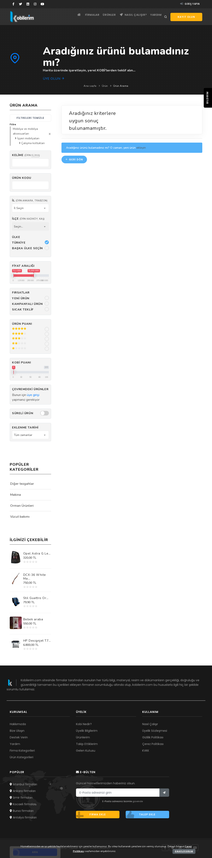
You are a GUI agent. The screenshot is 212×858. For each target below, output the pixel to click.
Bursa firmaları (22, 811)
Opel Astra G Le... (37, 553)
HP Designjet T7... (37, 641)
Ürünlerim (83, 737)
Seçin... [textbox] (18, 227)
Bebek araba (33, 619)
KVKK (145, 750)
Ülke (16, 237)
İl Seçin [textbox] (19, 208)
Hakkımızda (18, 724)
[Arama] (165, 16)
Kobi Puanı (21, 363)
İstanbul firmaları (23, 784)
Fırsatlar (21, 293)
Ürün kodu (21, 178)
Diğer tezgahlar (22, 483)
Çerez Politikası (153, 744)
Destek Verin (19, 737)
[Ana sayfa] (69, 16)
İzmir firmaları (21, 797)
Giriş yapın (190, 4)
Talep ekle (141, 814)
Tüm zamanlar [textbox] (23, 435)
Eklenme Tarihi (25, 428)
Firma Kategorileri (22, 750)
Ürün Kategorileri (21, 757)
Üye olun (54, 78)
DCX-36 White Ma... (34, 577)
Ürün (105, 86)
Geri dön (74, 160)
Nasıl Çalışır (150, 724)
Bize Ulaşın (17, 731)
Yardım (154, 16)
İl (29, 200)
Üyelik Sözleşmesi (154, 731)
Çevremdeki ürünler (30, 389)
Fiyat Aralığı (23, 266)
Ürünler (104, 16)
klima (35, 155)
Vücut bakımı (20, 516)
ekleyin (141, 149)
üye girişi (33, 395)
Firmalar (85, 16)
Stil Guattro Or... (35, 598)
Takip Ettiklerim (87, 744)
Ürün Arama (120, 86)
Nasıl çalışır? (130, 16)
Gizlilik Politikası (152, 737)
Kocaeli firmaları (23, 804)
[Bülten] (164, 792)
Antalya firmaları (23, 817)
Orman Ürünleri (22, 505)
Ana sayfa (90, 86)
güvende (137, 801)
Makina (15, 494)
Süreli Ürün (22, 413)
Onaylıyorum (184, 851)
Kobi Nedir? (84, 724)
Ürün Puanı (22, 324)
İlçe (28, 219)
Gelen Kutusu (85, 750)
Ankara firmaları (23, 791)
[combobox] (30, 208)
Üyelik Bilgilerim (87, 731)
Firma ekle (91, 814)
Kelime (26, 155)
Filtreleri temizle (30, 118)
